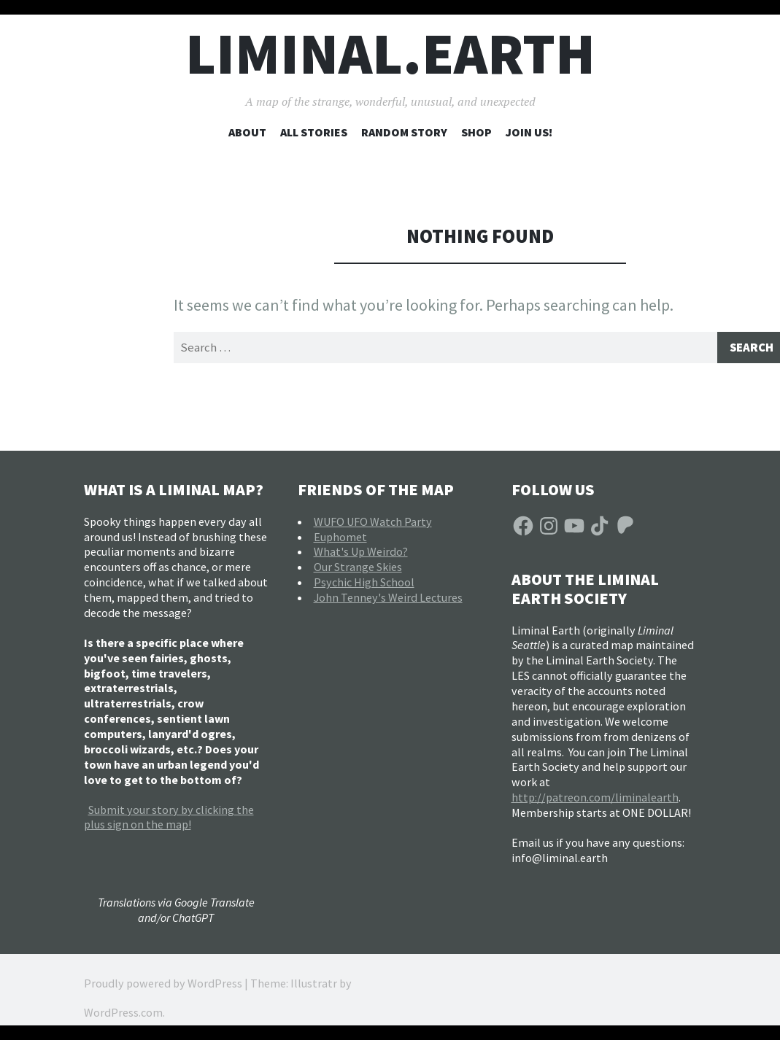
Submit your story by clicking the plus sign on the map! (169, 819)
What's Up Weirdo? (361, 553)
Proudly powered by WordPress (163, 985)
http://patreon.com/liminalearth (595, 799)
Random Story (404, 132)
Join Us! (529, 132)
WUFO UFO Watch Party (373, 523)
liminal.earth (390, 53)
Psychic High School (364, 584)
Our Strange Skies (358, 569)
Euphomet (340, 538)
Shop (476, 132)
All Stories (313, 132)
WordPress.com (123, 1014)
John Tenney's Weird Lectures (388, 598)
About (247, 132)
